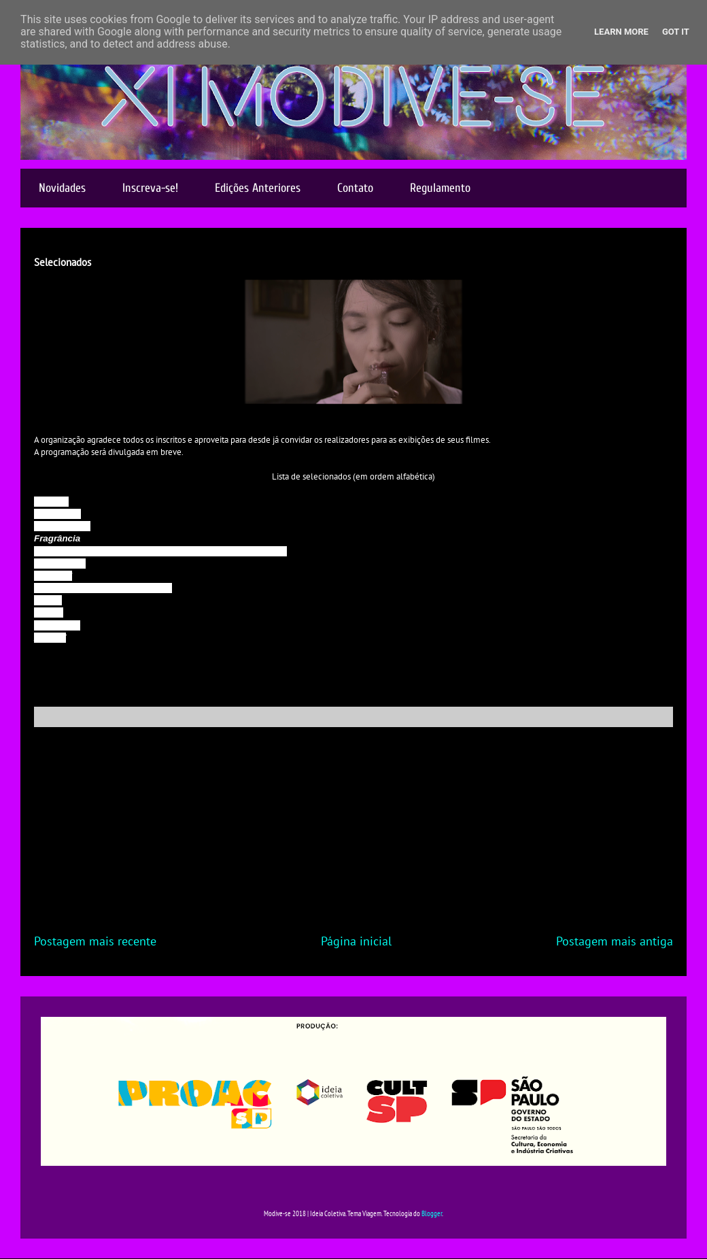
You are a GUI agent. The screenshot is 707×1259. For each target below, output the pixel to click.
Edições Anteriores (257, 188)
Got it (675, 32)
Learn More (621, 32)
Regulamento (440, 188)
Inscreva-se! (150, 188)
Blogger (431, 1213)
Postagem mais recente (95, 941)
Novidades (62, 188)
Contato (355, 188)
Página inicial (356, 941)
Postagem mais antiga (614, 941)
